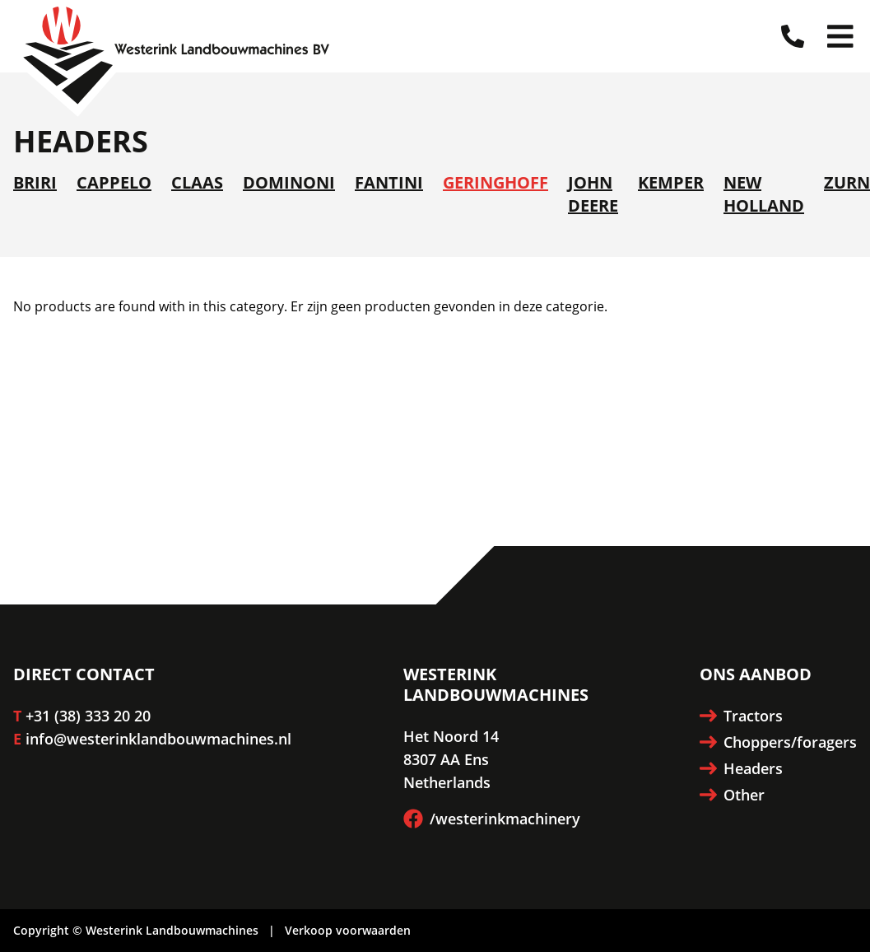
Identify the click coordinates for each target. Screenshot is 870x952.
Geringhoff (495, 182)
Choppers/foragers (778, 742)
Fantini (389, 182)
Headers (741, 768)
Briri (35, 182)
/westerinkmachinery (491, 818)
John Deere (593, 194)
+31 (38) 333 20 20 (88, 716)
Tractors (741, 716)
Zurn (847, 182)
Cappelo (114, 182)
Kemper (671, 182)
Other (732, 795)
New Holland (763, 194)
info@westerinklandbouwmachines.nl (158, 739)
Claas (197, 182)
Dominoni (289, 182)
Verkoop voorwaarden (348, 930)
